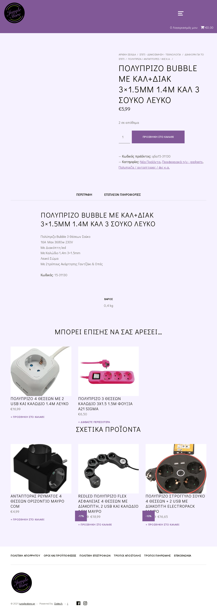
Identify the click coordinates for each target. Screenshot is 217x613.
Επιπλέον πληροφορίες (122, 195)
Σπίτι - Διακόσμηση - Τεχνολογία (160, 54)
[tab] (84, 194)
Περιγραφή (84, 195)
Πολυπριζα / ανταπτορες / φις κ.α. (149, 59)
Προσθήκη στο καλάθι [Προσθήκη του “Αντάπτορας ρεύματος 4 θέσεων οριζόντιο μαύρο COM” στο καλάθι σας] (28, 519)
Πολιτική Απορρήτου (25, 555)
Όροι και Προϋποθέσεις (60, 555)
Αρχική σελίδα (127, 54)
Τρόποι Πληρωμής (157, 555)
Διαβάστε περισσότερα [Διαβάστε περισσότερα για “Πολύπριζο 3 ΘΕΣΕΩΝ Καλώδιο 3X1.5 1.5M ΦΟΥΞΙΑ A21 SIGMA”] (95, 422)
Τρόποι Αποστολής (127, 555)
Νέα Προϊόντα (150, 161)
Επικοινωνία (182, 555)
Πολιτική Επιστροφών (94, 555)
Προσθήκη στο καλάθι (158, 136)
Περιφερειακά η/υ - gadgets (182, 161)
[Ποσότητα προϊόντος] (124, 137)
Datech (58, 603)
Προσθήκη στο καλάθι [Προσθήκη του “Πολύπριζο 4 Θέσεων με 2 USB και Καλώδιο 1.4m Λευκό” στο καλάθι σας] (28, 417)
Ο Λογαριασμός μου (184, 27)
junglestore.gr (27, 603)
